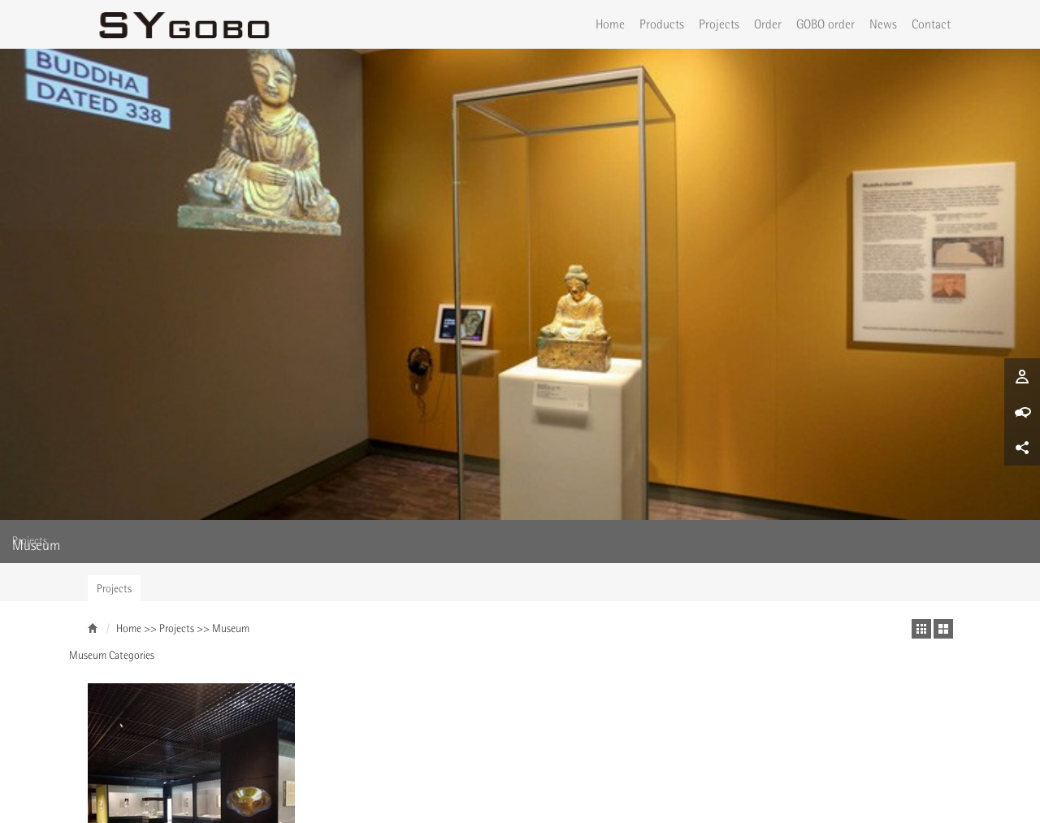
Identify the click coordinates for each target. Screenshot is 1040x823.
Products (661, 23)
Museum (230, 357)
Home (610, 23)
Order (768, 23)
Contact (931, 23)
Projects (719, 23)
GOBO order (825, 23)
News (883, 23)
